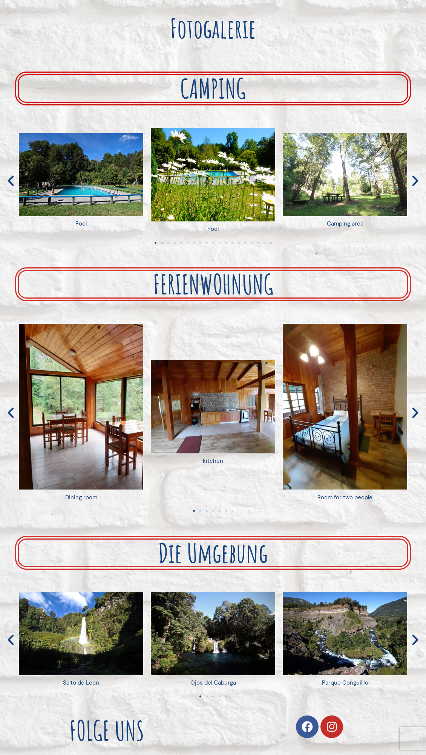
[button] (11, 181)
